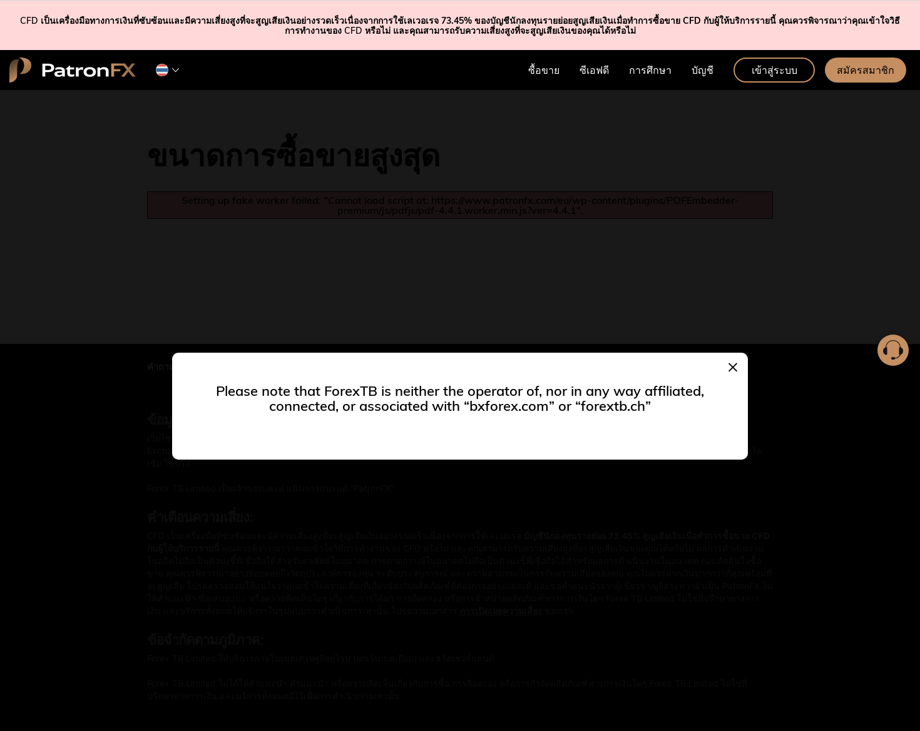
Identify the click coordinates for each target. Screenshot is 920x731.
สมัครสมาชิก (865, 70)
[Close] (733, 365)
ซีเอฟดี (594, 70)
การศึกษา (650, 70)
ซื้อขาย (544, 70)
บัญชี (702, 70)
